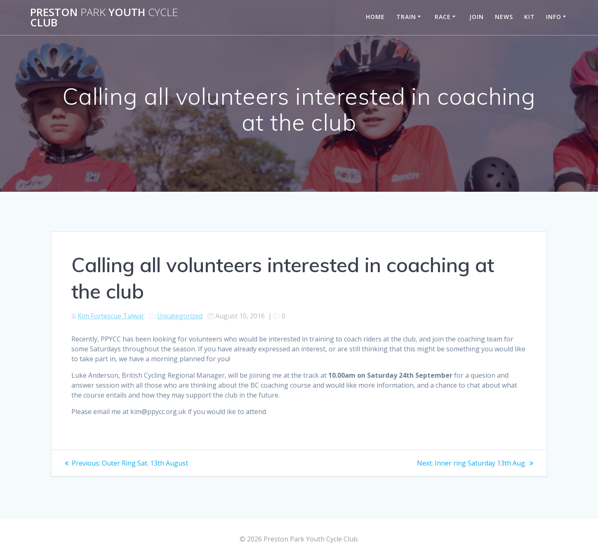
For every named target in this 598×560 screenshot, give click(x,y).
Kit (529, 17)
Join (476, 17)
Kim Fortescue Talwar (111, 315)
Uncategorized (179, 315)
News (504, 17)
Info (553, 17)
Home (375, 17)
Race (443, 17)
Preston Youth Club (104, 17)
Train (406, 17)
